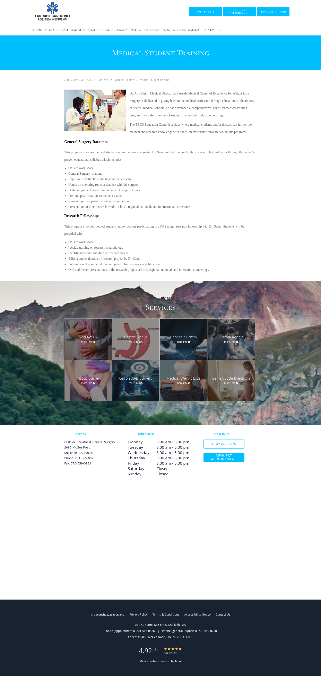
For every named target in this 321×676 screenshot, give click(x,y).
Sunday (159, 474)
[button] (239, 11)
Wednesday (159, 452)
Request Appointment (224, 457)
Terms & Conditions (166, 614)
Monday (159, 442)
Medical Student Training (154, 80)
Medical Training (124, 80)
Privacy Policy (138, 614)
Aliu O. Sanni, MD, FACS (78, 80)
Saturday (159, 468)
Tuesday (159, 447)
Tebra (178, 661)
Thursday (159, 458)
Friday (159, 463)
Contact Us (223, 614)
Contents (103, 80)
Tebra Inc (118, 614)
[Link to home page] (46, 11)
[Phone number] (223, 444)
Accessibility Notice (197, 614)
